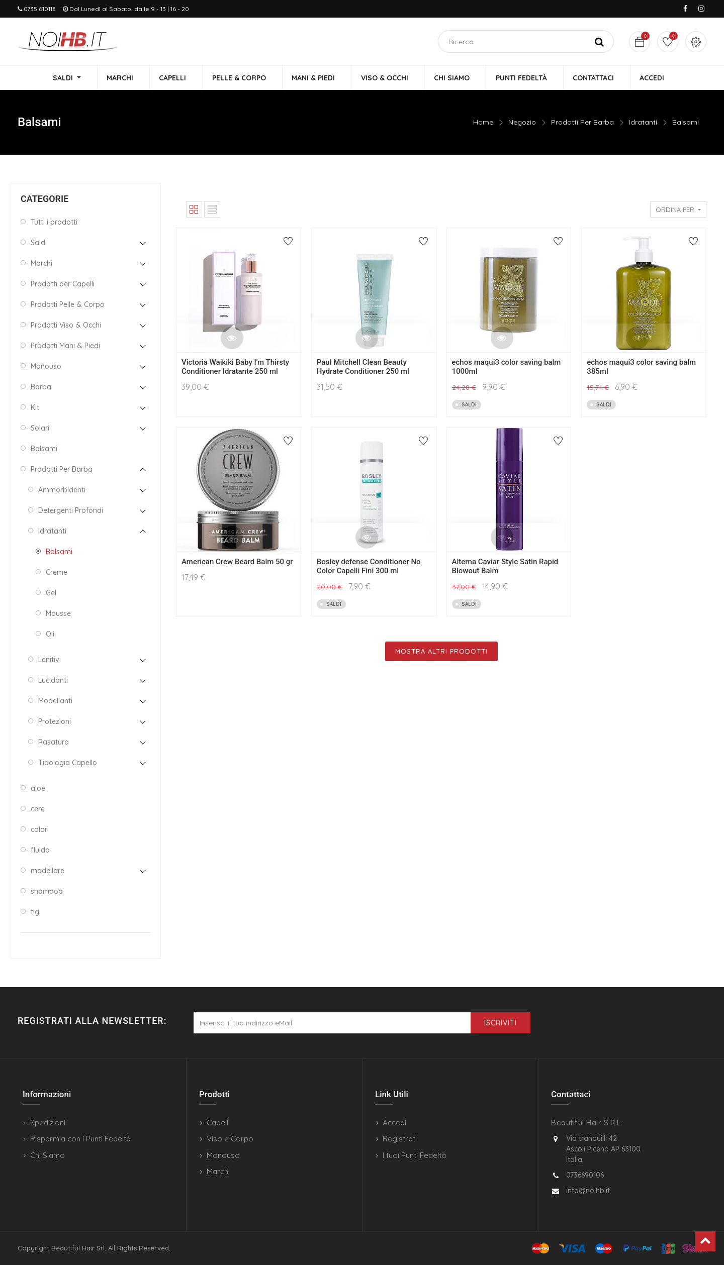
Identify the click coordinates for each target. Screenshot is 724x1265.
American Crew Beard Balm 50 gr (237, 562)
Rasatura (53, 742)
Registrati (400, 1138)
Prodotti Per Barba (582, 123)
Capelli (218, 1122)
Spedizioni (47, 1122)
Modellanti (55, 701)
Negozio (522, 123)
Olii (51, 634)
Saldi (39, 243)
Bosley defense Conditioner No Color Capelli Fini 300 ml (369, 567)
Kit (35, 407)
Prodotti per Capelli (63, 284)
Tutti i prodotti (54, 222)
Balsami (685, 123)
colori (40, 829)
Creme (56, 572)
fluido (40, 850)
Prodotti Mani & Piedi (65, 346)
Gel (51, 593)
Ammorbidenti (61, 490)
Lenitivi (49, 660)
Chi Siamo (47, 1155)
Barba (41, 387)
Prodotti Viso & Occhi (66, 325)
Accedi (394, 1122)
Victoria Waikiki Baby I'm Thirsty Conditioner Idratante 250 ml (235, 368)
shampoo (47, 891)
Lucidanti (53, 680)
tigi (36, 912)
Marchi (41, 263)
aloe (38, 788)
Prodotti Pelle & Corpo (68, 304)
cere (38, 809)
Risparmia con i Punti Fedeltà (80, 1138)
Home (483, 123)
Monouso (46, 366)
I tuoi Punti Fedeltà (414, 1155)
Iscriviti (500, 1022)
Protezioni (54, 721)
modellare (47, 871)
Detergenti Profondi (70, 510)
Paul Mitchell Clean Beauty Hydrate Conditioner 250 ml (363, 368)
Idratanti (643, 123)
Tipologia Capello (67, 763)
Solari (40, 428)
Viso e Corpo (230, 1138)
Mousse (58, 613)
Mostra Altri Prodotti (441, 652)
